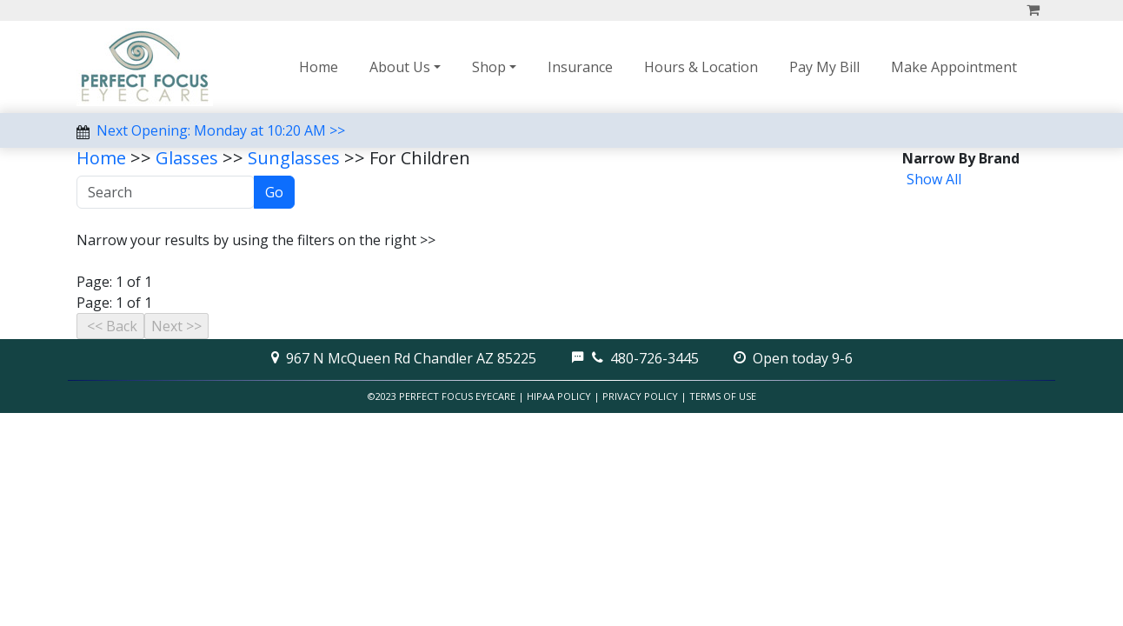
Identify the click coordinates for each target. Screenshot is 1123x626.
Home (318, 67)
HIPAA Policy (559, 396)
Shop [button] (489, 67)
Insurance (580, 67)
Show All (934, 179)
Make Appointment (954, 67)
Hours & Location (701, 67)
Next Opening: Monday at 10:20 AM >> (220, 130)
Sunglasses (294, 158)
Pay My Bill (824, 67)
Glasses (187, 158)
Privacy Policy (640, 396)
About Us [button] (399, 67)
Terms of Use (722, 396)
